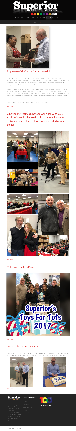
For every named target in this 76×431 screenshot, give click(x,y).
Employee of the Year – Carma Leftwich (28, 71)
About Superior (38, 17)
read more (9, 106)
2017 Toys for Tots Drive (20, 267)
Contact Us (56, 17)
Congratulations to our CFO (22, 346)
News (48, 17)
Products (25, 17)
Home (17, 17)
